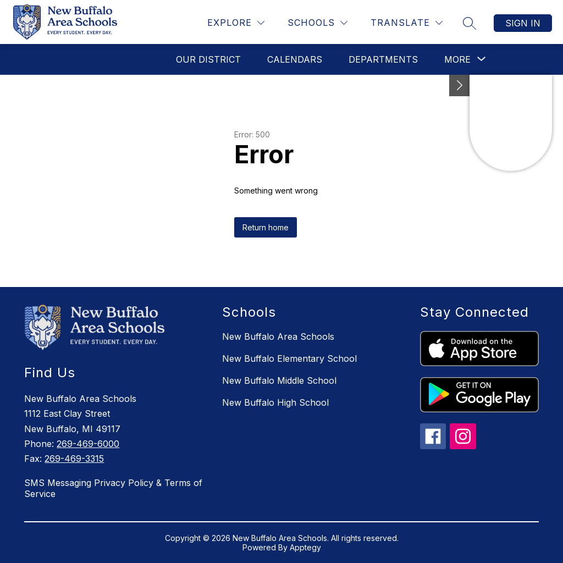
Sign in (522, 23)
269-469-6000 (88, 443)
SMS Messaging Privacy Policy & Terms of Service (113, 488)
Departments (383, 59)
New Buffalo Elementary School (289, 358)
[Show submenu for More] (457, 59)
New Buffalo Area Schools (278, 336)
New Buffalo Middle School (279, 380)
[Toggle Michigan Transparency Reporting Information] (459, 85)
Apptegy (305, 547)
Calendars (294, 59)
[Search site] (469, 23)
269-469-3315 (74, 458)
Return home (265, 227)
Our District (208, 59)
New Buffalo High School (275, 402)
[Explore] (236, 23)
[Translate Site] (406, 23)
